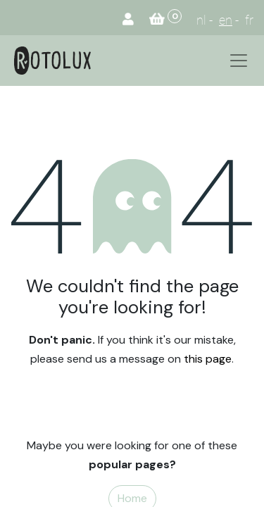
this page (208, 358)
